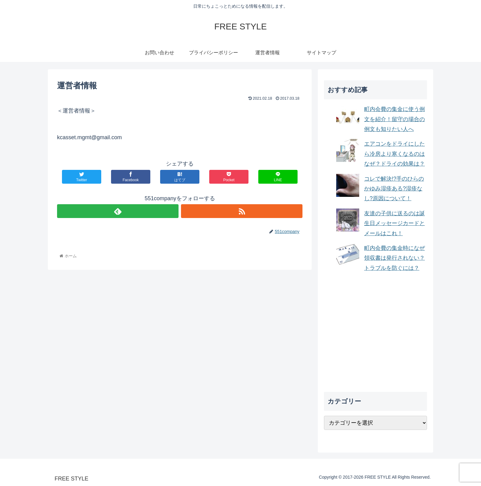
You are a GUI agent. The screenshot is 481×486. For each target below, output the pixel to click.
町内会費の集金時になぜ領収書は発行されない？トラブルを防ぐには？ (394, 258)
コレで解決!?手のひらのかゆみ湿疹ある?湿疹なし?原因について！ (394, 189)
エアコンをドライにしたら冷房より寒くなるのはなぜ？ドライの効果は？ (394, 154)
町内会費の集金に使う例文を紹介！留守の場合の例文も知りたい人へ (394, 119)
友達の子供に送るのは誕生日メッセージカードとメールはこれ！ (394, 223)
